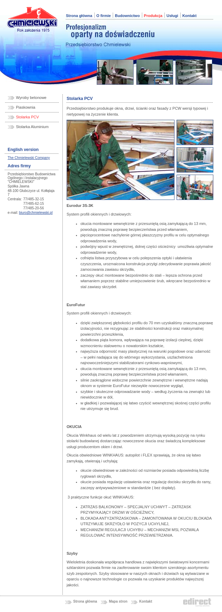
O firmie (103, 16)
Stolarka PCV (27, 117)
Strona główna (79, 16)
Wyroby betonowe (31, 97)
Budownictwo (127, 16)
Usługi (172, 16)
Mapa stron (118, 601)
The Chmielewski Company (29, 158)
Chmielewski (32, 17)
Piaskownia (25, 107)
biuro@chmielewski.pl (36, 213)
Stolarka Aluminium (32, 127)
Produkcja (153, 16)
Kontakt (189, 16)
